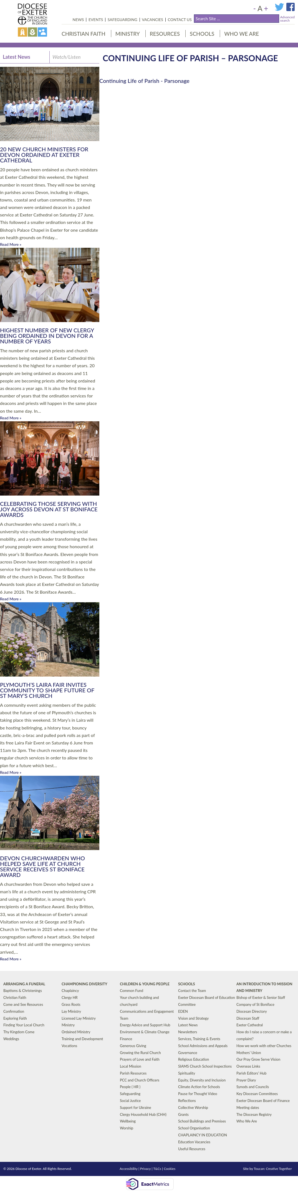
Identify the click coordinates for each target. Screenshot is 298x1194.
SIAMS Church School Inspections (205, 1066)
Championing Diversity (84, 983)
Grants (183, 1114)
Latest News (16, 57)
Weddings (11, 1039)
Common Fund (131, 990)
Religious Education (193, 1059)
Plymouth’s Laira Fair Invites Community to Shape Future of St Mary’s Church (47, 690)
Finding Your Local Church (23, 1025)
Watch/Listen (66, 57)
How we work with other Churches (263, 1046)
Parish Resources (133, 1073)
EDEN (183, 1011)
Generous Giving (133, 1046)
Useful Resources (191, 1149)
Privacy (145, 1169)
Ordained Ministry (76, 1032)
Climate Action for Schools (199, 1087)
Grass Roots (71, 1004)
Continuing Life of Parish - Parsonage (144, 80)
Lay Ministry (71, 1011)
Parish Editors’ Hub (251, 1073)
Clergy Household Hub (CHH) (143, 1114)
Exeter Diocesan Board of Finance (263, 1100)
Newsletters (187, 1032)
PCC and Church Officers (139, 1080)
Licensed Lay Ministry (79, 1018)
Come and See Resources (23, 1004)
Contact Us (180, 19)
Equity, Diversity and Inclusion (202, 1080)
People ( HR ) (130, 1087)
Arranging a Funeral (24, 983)
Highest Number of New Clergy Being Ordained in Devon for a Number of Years (47, 336)
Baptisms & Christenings (22, 990)
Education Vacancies (194, 1142)
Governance (187, 1052)
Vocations (69, 1046)
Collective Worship (193, 1107)
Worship (126, 1128)
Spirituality (186, 1073)
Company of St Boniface (255, 1004)
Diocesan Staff (247, 1018)
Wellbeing (128, 1121)
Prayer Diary (246, 1080)
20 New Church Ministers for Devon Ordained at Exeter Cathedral (44, 155)
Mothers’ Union (248, 1052)
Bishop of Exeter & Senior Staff (260, 997)
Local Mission (130, 1066)
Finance (126, 1039)
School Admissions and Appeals (203, 1046)
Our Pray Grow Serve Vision (258, 1059)
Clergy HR (70, 997)
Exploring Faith (15, 1018)
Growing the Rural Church (140, 1052)
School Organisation (194, 1128)
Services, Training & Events (199, 1039)
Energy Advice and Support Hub (145, 1025)
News (78, 19)
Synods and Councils (252, 1087)
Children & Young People (145, 983)
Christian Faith (83, 33)
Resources (165, 33)
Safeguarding (122, 19)
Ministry (127, 33)
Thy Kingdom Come (18, 1032)
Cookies (169, 1169)
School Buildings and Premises (202, 1121)
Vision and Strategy (193, 1018)
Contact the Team (192, 990)
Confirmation (13, 1011)
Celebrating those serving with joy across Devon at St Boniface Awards (49, 509)
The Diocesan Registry (254, 1114)
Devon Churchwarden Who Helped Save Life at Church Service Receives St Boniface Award (42, 866)
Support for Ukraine (135, 1107)
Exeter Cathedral (249, 1025)
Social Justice (130, 1100)
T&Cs (157, 1169)
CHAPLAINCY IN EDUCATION (202, 1135)
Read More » (10, 244)
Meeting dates (247, 1107)
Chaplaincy (70, 990)
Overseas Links (248, 1066)
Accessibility (129, 1169)
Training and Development (82, 1039)
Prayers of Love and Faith (140, 1059)
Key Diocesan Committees (257, 1093)
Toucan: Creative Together (273, 1169)
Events (96, 19)
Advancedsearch (287, 18)
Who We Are (241, 33)
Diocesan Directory (251, 1011)
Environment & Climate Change (145, 1032)
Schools (202, 33)
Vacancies (152, 19)
